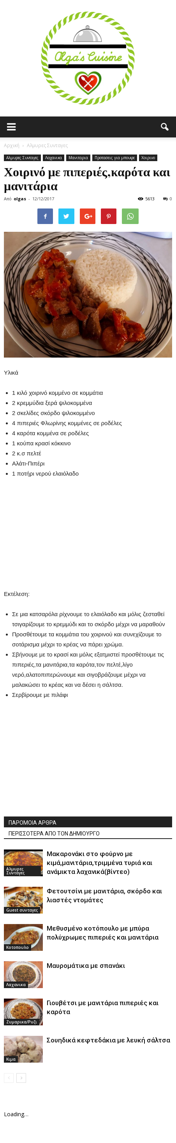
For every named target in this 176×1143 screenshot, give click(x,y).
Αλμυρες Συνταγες (22, 157)
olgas (20, 199)
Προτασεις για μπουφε (115, 157)
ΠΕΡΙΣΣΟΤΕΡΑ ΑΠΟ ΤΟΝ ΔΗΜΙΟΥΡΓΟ (54, 833)
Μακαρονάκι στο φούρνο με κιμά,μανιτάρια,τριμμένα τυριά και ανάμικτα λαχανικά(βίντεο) (99, 862)
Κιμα (11, 1059)
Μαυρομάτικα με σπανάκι (86, 965)
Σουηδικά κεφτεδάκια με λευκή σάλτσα (108, 1040)
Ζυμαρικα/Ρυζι (21, 1022)
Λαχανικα (53, 157)
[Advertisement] (88, 537)
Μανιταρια (78, 157)
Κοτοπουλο (17, 947)
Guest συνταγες (22, 910)
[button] (165, 126)
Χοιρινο (148, 157)
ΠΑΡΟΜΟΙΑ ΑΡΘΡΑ (32, 823)
